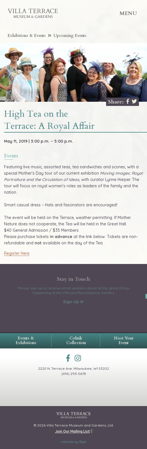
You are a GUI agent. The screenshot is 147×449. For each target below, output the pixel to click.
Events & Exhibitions (26, 340)
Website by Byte (73, 441)
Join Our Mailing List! (72, 431)
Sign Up (73, 301)
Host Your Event (123, 340)
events (11, 156)
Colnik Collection (76, 340)
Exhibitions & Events (29, 35)
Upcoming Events (70, 35)
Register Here (16, 253)
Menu (128, 13)
